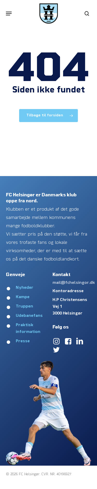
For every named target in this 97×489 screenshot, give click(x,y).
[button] (9, 13)
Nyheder (24, 288)
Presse (23, 341)
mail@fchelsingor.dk (74, 283)
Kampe (22, 297)
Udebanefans (29, 316)
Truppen (24, 306)
